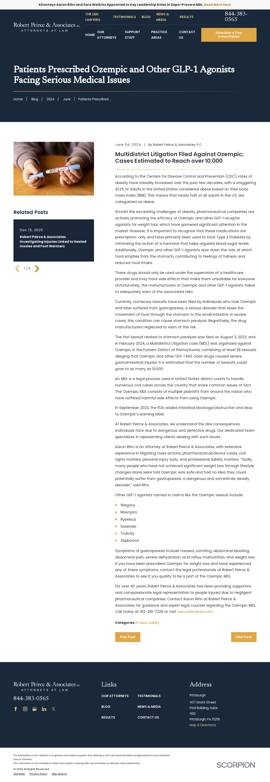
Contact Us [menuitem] (187, 35)
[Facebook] (15, 709)
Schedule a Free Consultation (229, 35)
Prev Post (128, 637)
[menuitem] (19, 774)
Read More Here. (217, 4)
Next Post (244, 637)
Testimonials (124, 17)
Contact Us (148, 717)
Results (186, 17)
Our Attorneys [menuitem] (106, 35)
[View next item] (37, 268)
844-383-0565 (236, 17)
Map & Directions (203, 725)
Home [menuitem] (90, 35)
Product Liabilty (147, 623)
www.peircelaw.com (195, 611)
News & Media (149, 706)
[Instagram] (25, 709)
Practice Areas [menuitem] (159, 35)
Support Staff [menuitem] (132, 35)
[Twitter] (53, 709)
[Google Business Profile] (34, 709)
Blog (146, 17)
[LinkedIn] (44, 709)
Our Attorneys (115, 696)
